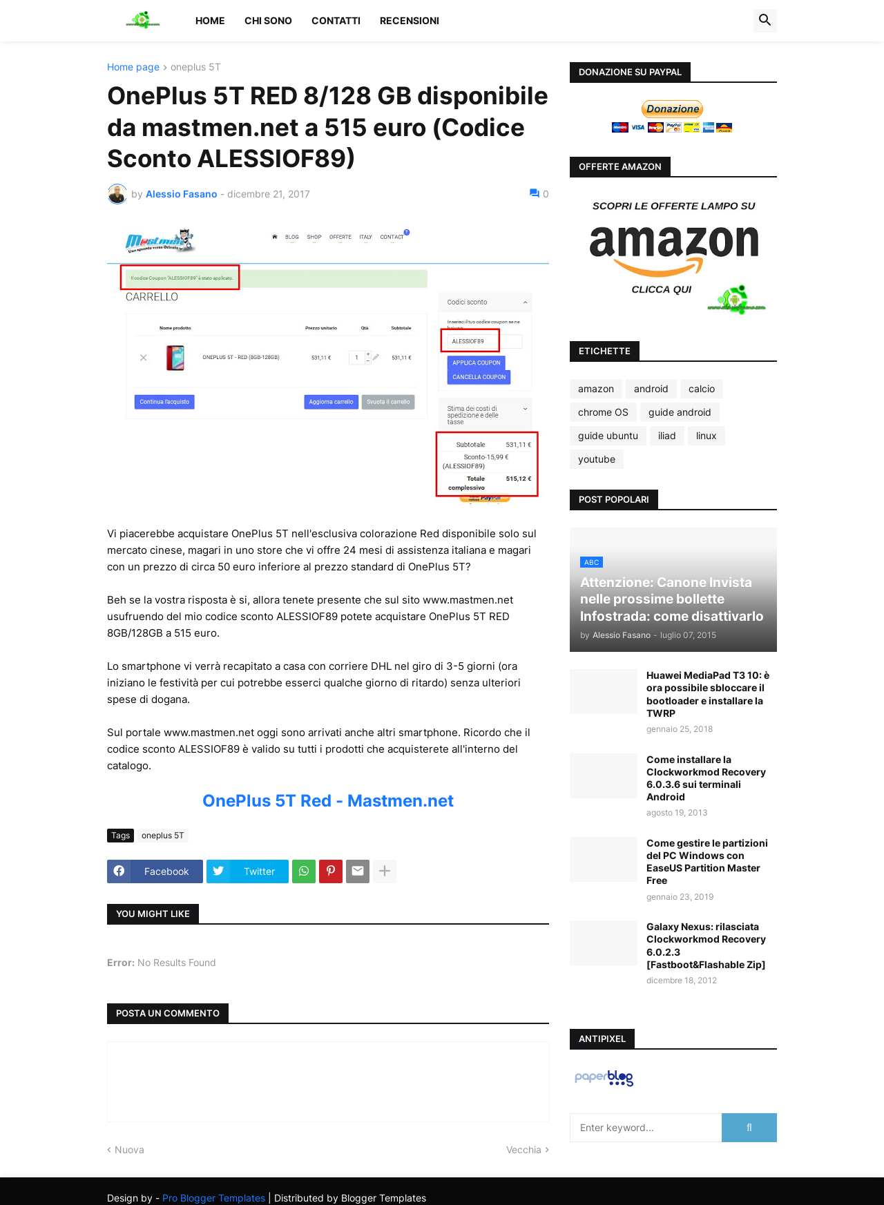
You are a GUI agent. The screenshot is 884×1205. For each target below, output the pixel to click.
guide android (679, 412)
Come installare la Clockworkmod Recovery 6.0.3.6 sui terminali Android (706, 778)
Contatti (336, 20)
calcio (702, 388)
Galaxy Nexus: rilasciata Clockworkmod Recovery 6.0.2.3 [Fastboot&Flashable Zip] (706, 945)
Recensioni (409, 20)
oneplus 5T (196, 67)
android (651, 388)
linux (706, 435)
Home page (133, 67)
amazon (596, 388)
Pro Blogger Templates (213, 1198)
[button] (765, 20)
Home (210, 20)
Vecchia (523, 1149)
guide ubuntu (608, 435)
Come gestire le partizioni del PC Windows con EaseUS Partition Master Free (707, 862)
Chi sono (268, 20)
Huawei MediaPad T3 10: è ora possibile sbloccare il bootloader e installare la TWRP (707, 694)
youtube (596, 459)
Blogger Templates (383, 1198)
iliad (667, 435)
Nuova (129, 1149)
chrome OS (603, 412)
